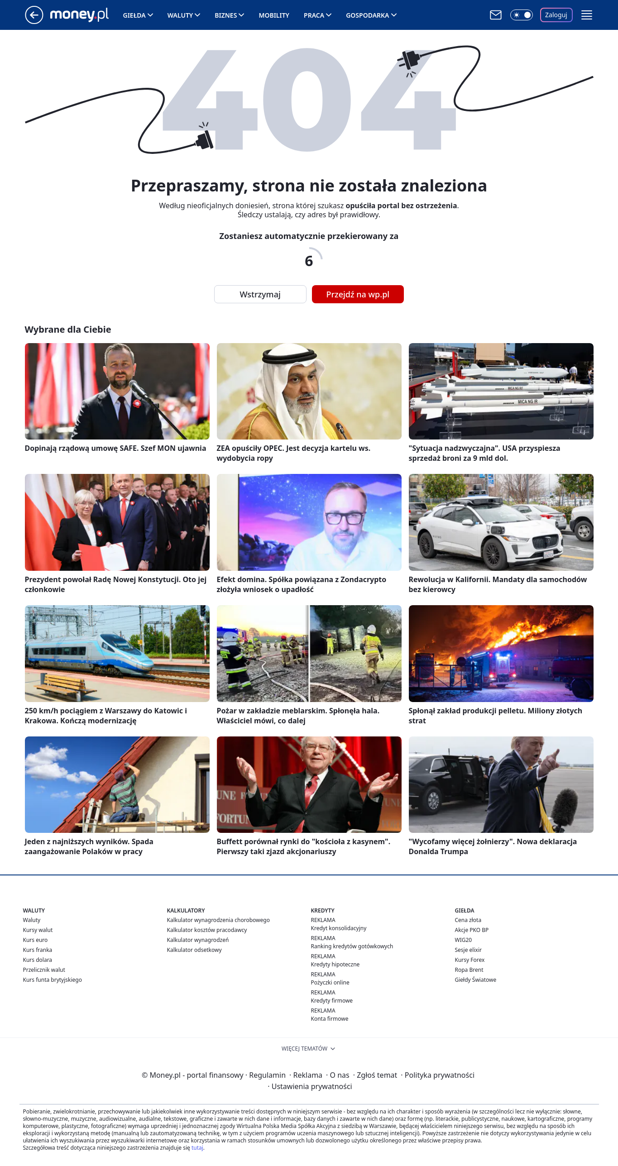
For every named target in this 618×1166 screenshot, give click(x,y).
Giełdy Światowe (476, 980)
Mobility (274, 15)
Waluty (180, 15)
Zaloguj (556, 14)
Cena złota (468, 920)
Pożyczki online (330, 982)
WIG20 (463, 940)
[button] (587, 15)
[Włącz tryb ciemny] (521, 15)
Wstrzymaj (260, 294)
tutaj (197, 1148)
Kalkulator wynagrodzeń (198, 940)
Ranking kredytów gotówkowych (352, 946)
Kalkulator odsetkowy (194, 950)
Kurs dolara (38, 960)
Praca (314, 15)
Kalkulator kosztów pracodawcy (207, 930)
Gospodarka (367, 15)
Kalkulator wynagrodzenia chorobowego (218, 920)
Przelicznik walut (44, 970)
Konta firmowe (330, 1019)
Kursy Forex (470, 960)
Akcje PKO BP (472, 930)
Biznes (226, 15)
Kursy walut (38, 930)
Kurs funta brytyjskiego (52, 980)
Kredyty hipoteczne (335, 964)
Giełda (134, 15)
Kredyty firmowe (332, 1000)
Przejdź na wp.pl (358, 294)
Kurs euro (35, 940)
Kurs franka (38, 950)
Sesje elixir (468, 950)
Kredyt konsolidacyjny (339, 928)
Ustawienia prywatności (310, 1086)
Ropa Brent (469, 970)
